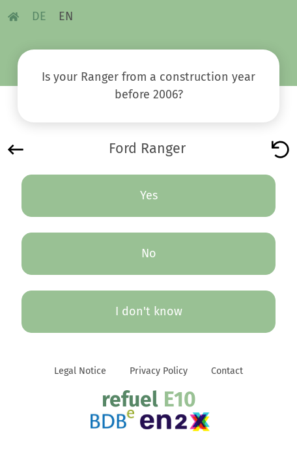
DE (39, 16)
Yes (149, 195)
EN (66, 16)
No (148, 253)
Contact (227, 371)
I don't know (148, 311)
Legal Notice (80, 371)
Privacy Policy (159, 371)
